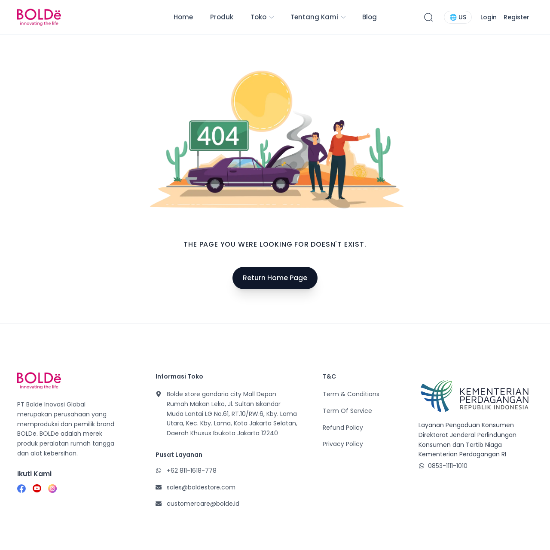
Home (183, 16)
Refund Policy (343, 427)
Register (516, 17)
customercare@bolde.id (203, 503)
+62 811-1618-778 (192, 470)
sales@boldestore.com (201, 487)
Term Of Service (347, 410)
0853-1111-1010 (448, 465)
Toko (263, 16)
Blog (369, 16)
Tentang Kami (318, 16)
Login (488, 17)
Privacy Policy (343, 444)
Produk (221, 16)
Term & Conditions (351, 394)
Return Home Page (275, 278)
